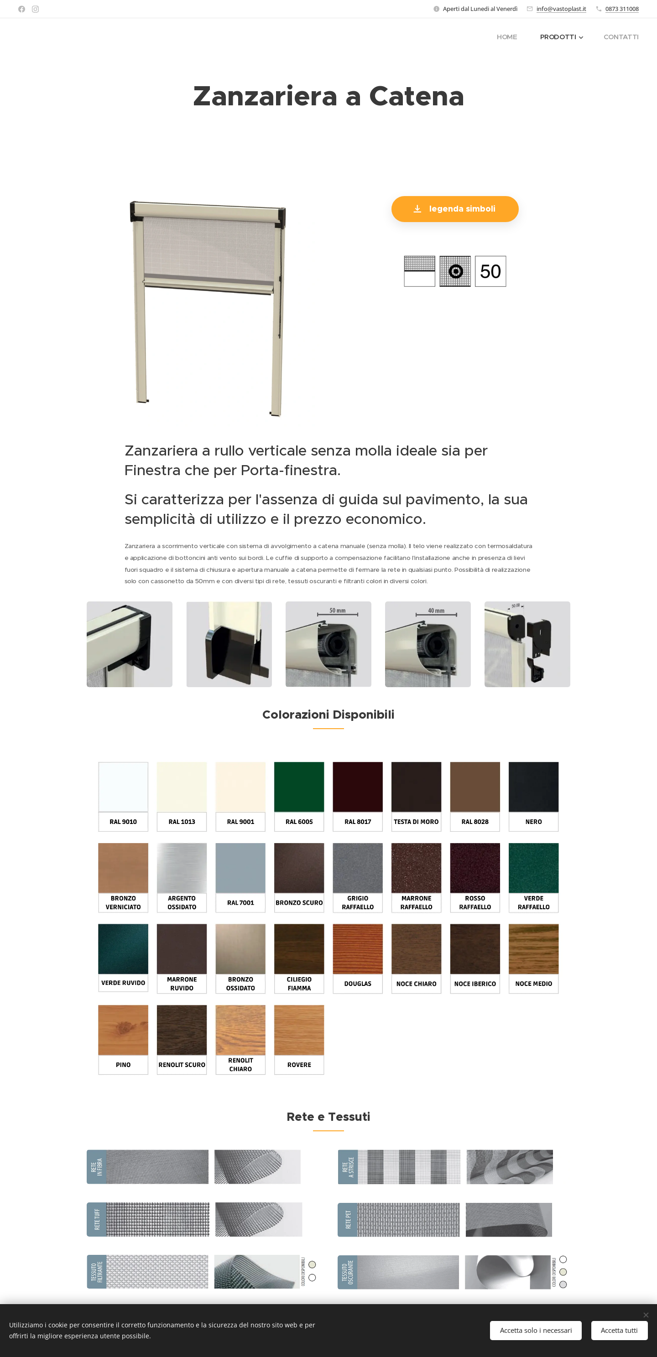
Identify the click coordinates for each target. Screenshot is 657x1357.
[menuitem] (508, 37)
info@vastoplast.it (561, 9)
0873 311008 (622, 9)
